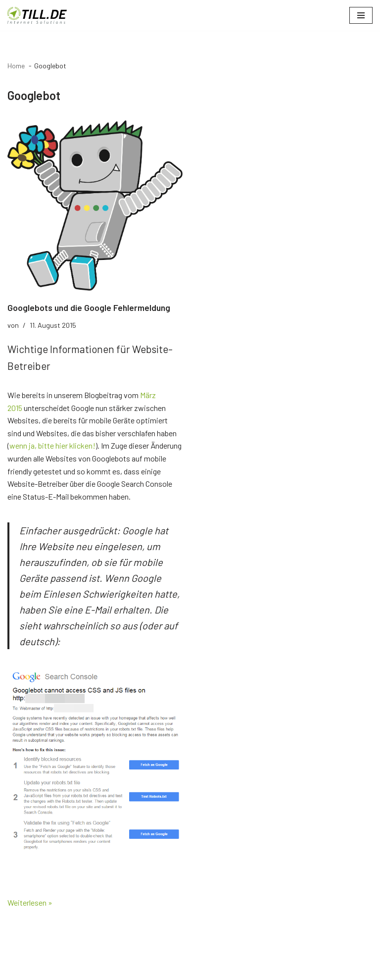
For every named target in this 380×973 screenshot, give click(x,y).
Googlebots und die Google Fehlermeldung (88, 307)
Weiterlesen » (29, 902)
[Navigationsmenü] (361, 15)
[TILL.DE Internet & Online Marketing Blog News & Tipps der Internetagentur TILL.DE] (37, 15)
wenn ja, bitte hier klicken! (52, 445)
